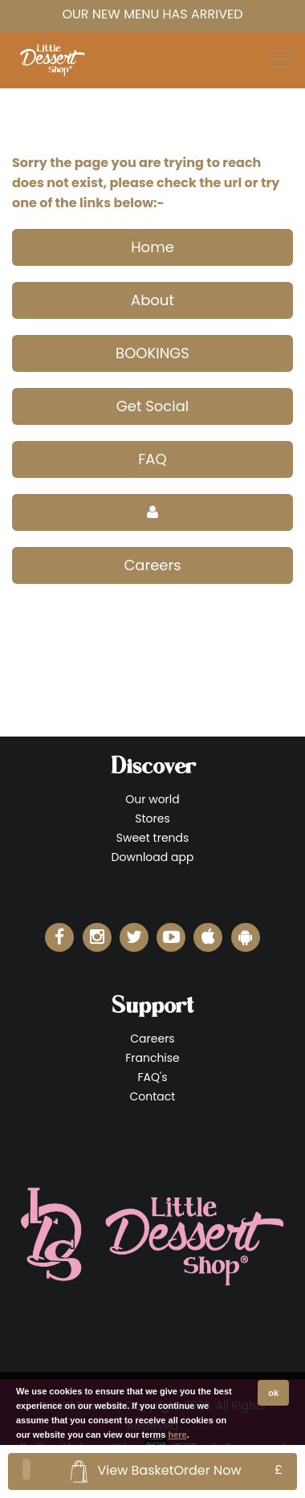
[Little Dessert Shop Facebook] (59, 937)
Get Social (152, 406)
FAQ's (152, 1077)
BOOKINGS (152, 353)
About (152, 300)
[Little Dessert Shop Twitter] (134, 937)
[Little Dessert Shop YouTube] (171, 937)
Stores (152, 818)
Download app (153, 857)
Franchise (152, 1058)
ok (273, 1393)
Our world (152, 799)
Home (152, 247)
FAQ (152, 459)
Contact (153, 1096)
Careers (152, 565)
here (178, 1434)
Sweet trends (152, 838)
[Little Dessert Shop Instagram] (97, 937)
